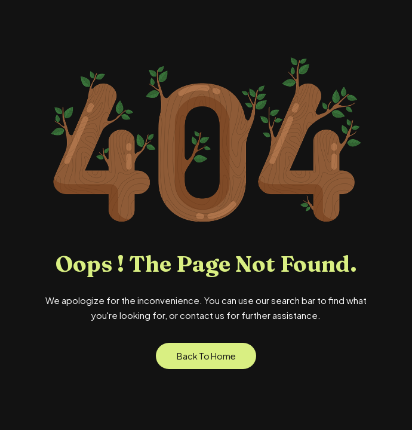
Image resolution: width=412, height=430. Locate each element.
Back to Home (206, 356)
